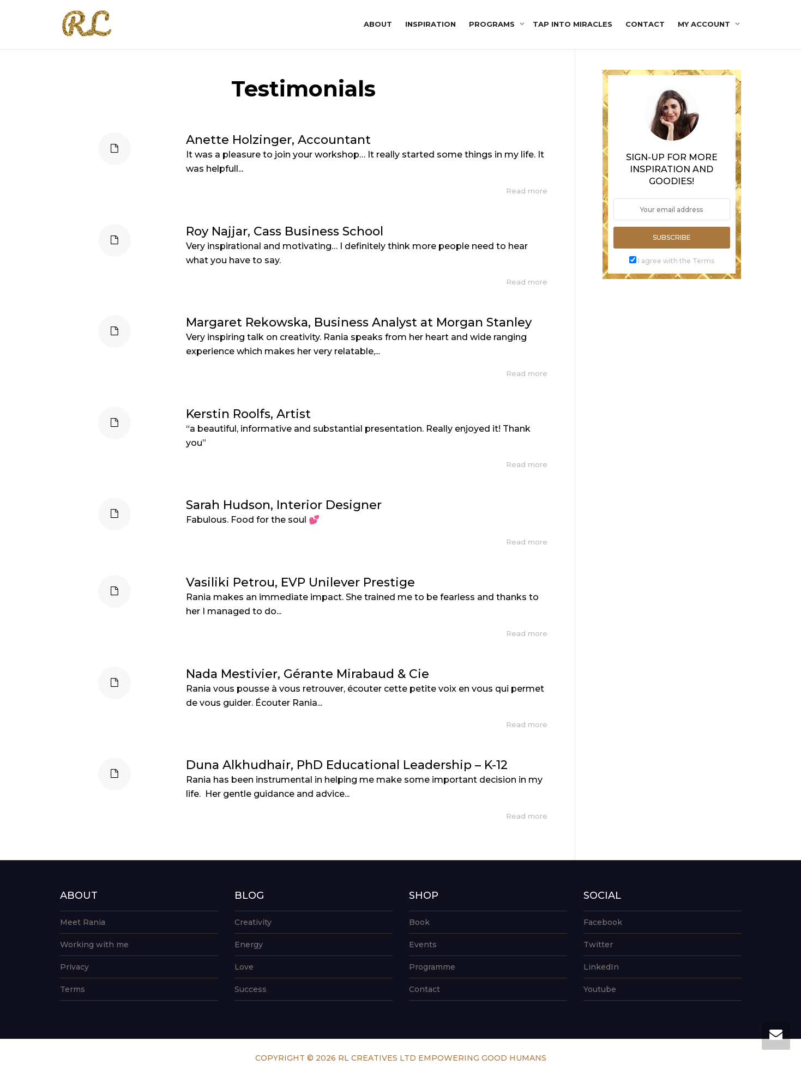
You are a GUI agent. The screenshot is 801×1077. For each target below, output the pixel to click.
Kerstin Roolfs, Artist (248, 414)
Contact (645, 24)
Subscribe (672, 237)
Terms (72, 989)
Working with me (94, 944)
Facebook (602, 922)
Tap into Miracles (572, 24)
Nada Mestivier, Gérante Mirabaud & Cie (307, 674)
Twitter (598, 944)
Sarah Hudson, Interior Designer (284, 505)
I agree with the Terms (676, 261)
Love (244, 967)
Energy (248, 944)
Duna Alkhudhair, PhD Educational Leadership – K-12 (347, 765)
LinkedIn (601, 967)
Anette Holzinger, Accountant (278, 139)
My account (705, 24)
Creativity (253, 922)
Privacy (74, 967)
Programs (493, 24)
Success (250, 989)
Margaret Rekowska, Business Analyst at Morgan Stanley (359, 322)
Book (419, 922)
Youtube (599, 989)
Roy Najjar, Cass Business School (284, 231)
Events (423, 944)
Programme (432, 967)
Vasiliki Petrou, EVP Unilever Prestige (300, 582)
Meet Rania (82, 922)
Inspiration (430, 24)
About (378, 24)
